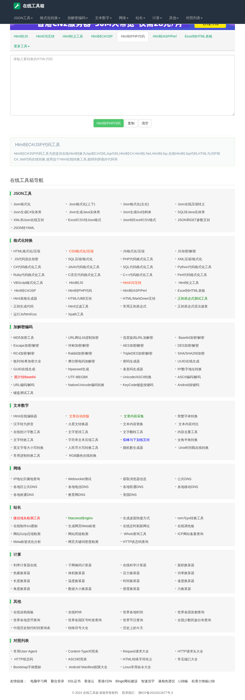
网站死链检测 (78, 534)
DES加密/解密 (188, 345)
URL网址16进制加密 (83, 337)
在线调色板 (186, 526)
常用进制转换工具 (26, 455)
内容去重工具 (188, 432)
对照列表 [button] (194, 18)
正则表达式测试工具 (193, 298)
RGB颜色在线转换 (82, 455)
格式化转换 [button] (50, 18)
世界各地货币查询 (26, 620)
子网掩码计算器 (80, 565)
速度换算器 (186, 581)
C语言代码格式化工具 (84, 275)
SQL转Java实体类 (191, 212)
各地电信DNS (78, 487)
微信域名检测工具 (26, 518)
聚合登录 (57, 681)
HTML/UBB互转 (80, 298)
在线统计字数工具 (26, 432)
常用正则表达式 (134, 306)
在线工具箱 (29, 6)
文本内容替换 (133, 424)
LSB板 (183, 681)
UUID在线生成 (188, 361)
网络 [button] (123, 18)
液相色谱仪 (166, 681)
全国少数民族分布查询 (194, 620)
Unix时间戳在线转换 (193, 448)
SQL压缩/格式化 (80, 259)
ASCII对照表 (77, 659)
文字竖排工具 (78, 432)
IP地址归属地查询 (26, 479)
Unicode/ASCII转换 (137, 377)
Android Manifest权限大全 (87, 667)
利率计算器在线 (25, 565)
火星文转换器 (78, 424)
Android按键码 (188, 385)
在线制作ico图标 (25, 526)
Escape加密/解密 (26, 345)
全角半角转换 (188, 440)
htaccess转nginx (80, 518)
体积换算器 (76, 573)
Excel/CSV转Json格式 (84, 220)
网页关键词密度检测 (83, 542)
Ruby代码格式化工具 (29, 275)
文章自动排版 (78, 416)
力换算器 (184, 589)
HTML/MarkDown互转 (139, 298)
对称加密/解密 (78, 345)
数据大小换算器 (80, 589)
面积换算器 (186, 565)
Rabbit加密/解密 (80, 353)
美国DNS (130, 495)
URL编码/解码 (23, 385)
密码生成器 (131, 361)
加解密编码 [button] (77, 18)
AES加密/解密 (133, 345)
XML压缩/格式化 (190, 259)
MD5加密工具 (23, 337)
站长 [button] (140, 18)
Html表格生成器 (25, 298)
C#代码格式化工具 (27, 267)
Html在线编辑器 (25, 416)
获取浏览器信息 (134, 479)
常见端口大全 (188, 659)
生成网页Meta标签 (82, 526)
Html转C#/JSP (102, 36)
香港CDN (105, 681)
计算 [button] (157, 18)
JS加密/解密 (187, 251)
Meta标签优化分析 (27, 542)
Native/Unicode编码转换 (86, 385)
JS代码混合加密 (25, 259)
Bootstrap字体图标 (27, 667)
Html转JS (21, 36)
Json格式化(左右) (136, 204)
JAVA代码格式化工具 (84, 267)
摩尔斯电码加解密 (81, 361)
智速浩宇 (148, 681)
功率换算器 (186, 573)
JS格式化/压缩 (134, 251)
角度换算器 (21, 589)
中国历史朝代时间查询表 (31, 628)
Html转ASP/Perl (165, 36)
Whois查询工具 (135, 534)
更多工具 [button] (22, 46)
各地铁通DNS (23, 495)
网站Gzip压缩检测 (26, 534)
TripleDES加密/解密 (137, 353)
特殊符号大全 (78, 628)
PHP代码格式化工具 (138, 259)
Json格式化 (22, 204)
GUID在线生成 (24, 369)
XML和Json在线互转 (28, 220)
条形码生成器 (133, 369)
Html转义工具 (73, 36)
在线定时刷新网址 (136, 526)
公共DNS (184, 479)
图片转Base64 (24, 377)
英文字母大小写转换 (28, 448)
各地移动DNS (188, 487)
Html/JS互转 (45, 36)
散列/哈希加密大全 (27, 361)
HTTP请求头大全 (190, 651)
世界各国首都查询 (191, 612)
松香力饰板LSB (203, 681)
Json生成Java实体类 (84, 212)
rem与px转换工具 (191, 518)
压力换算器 (131, 573)
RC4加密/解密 (23, 353)
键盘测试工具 (23, 393)
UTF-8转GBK (78, 377)
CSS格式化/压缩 (81, 251)
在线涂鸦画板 (23, 612)
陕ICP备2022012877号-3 (156, 693)
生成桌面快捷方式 (136, 518)
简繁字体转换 (188, 416)
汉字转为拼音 (23, 424)
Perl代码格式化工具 (192, 275)
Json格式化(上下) (81, 204)
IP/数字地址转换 (190, 369)
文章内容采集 (133, 416)
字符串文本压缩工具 (83, 440)
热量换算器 (21, 573)
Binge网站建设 (127, 681)
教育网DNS (76, 495)
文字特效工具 (23, 440)
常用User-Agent (25, 651)
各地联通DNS (133, 487)
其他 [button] (174, 18)
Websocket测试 (79, 479)
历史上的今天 (133, 628)
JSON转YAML (23, 228)
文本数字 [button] (103, 18)
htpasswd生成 (78, 369)
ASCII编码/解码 (189, 377)
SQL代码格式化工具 (138, 267)
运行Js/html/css (25, 314)
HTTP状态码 (23, 659)
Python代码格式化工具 (195, 267)
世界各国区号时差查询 (85, 620)
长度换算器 (21, 581)
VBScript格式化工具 (28, 283)
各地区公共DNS (25, 487)
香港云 (89, 681)
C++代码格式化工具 (138, 275)
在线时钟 (75, 612)
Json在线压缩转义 (191, 204)
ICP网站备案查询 (190, 534)
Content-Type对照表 (83, 651)
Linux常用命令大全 (137, 667)
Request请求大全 (136, 651)
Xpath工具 (76, 314)
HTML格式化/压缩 (26, 251)
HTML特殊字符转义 (137, 659)
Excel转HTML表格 (198, 36)
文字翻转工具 (133, 432)
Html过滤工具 (78, 306)
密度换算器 (131, 589)
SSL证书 (74, 681)
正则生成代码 (23, 306)
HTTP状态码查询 (136, 542)
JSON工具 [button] (23, 18)
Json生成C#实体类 (27, 212)
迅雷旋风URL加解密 (138, 337)
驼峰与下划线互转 (136, 440)
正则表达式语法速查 (193, 306)
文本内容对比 (188, 424)
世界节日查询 (133, 620)
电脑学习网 (38, 681)
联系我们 (128, 693)
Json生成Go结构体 (137, 212)
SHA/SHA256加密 (191, 353)
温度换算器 (76, 581)
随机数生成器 (133, 448)
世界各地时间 (133, 612)
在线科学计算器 (134, 565)
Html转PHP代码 (133, 36)
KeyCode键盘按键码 (138, 385)
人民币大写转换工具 (83, 448)
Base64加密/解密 (191, 337)
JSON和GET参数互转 (194, 220)
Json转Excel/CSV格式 (139, 220)
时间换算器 (131, 581)
